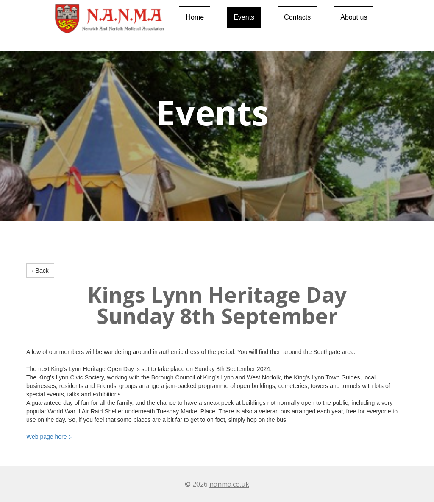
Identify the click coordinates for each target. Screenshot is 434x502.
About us (353, 17)
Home (195, 17)
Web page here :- (49, 436)
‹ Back (40, 270)
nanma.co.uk (229, 484)
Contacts (297, 17)
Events (244, 17)
